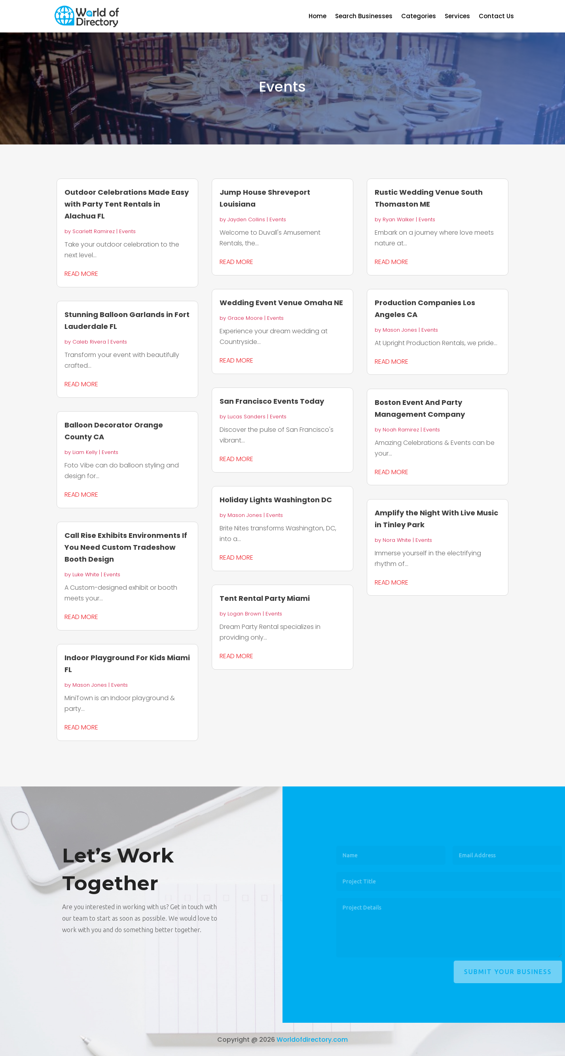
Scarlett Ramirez (93, 231)
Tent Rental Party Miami (265, 598)
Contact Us (496, 16)
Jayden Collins (246, 219)
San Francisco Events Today (272, 401)
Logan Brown (244, 613)
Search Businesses (363, 16)
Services (457, 16)
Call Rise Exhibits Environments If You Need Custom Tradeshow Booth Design (125, 547)
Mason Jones (89, 685)
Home (317, 16)
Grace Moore (245, 318)
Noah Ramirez (401, 429)
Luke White (85, 574)
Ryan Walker (398, 219)
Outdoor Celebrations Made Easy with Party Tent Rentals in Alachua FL (126, 204)
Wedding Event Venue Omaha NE (281, 303)
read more (81, 273)
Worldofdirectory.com (312, 1039)
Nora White (397, 540)
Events (127, 231)
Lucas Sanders (246, 416)
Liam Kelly (84, 452)
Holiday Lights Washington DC (276, 500)
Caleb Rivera (89, 342)
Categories (418, 16)
